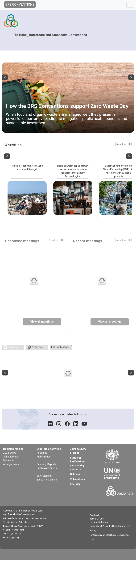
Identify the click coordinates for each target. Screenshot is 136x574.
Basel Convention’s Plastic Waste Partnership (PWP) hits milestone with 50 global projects (118, 171)
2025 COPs (9, 452)
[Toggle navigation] (130, 5)
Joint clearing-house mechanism (47, 477)
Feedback (94, 515)
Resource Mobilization (43, 454)
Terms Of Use (97, 518)
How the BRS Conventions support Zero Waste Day (67, 106)
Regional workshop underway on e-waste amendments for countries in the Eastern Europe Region (72, 171)
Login (92, 539)
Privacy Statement (99, 522)
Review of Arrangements (11, 462)
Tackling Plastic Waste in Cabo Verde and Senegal (27, 167)
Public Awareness (47, 468)
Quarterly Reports (46, 464)
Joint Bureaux (10, 456)
